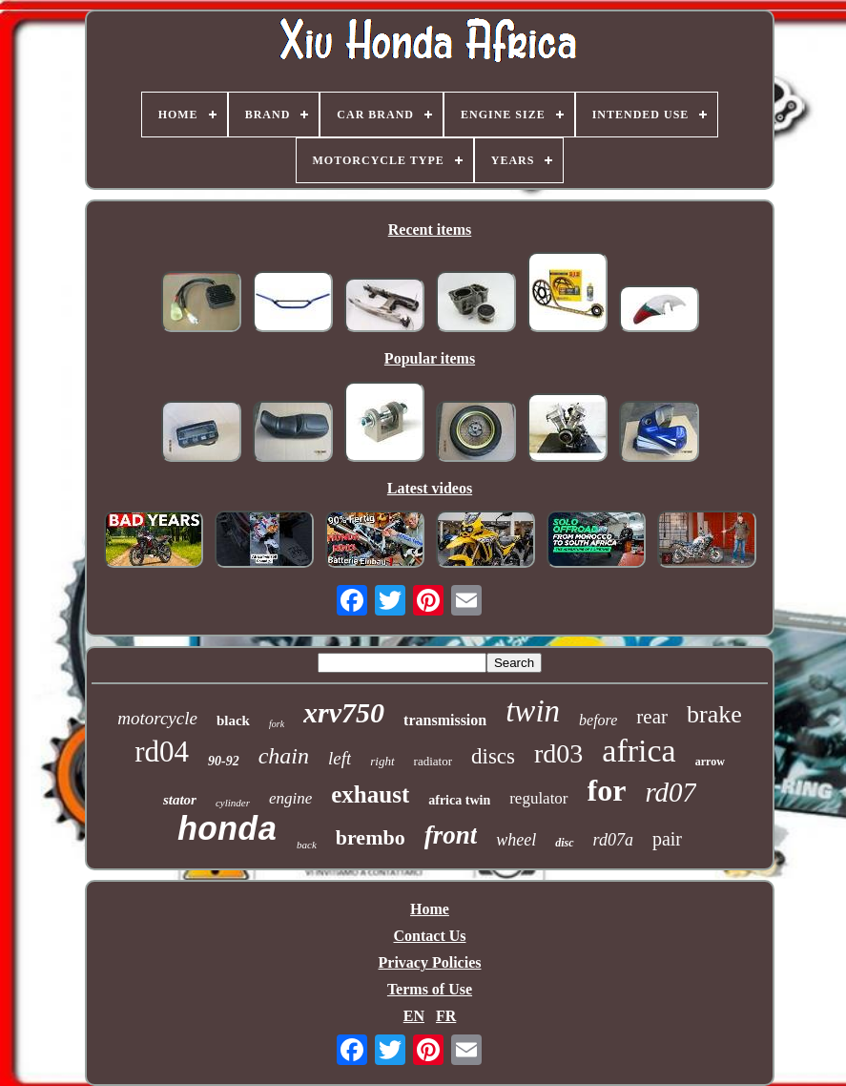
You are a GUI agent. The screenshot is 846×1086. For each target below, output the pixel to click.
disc (564, 842)
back (307, 844)
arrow (710, 761)
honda (227, 831)
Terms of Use (429, 989)
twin (533, 711)
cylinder (233, 802)
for (607, 790)
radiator (433, 761)
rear (652, 716)
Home (429, 909)
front (451, 835)
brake (714, 714)
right (382, 761)
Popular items (429, 358)
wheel (516, 839)
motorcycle (157, 718)
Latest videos (429, 488)
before (598, 720)
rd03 (558, 753)
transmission (444, 720)
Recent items (430, 229)
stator (179, 799)
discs (493, 756)
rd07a (613, 839)
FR (446, 1016)
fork (276, 724)
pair (667, 838)
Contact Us (430, 936)
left (339, 758)
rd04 (161, 751)
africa (638, 750)
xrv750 (343, 712)
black (233, 720)
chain (283, 755)
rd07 (670, 792)
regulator (538, 798)
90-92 (223, 761)
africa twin (459, 800)
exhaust (370, 794)
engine (290, 798)
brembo (370, 837)
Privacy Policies (430, 962)
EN (413, 1016)
